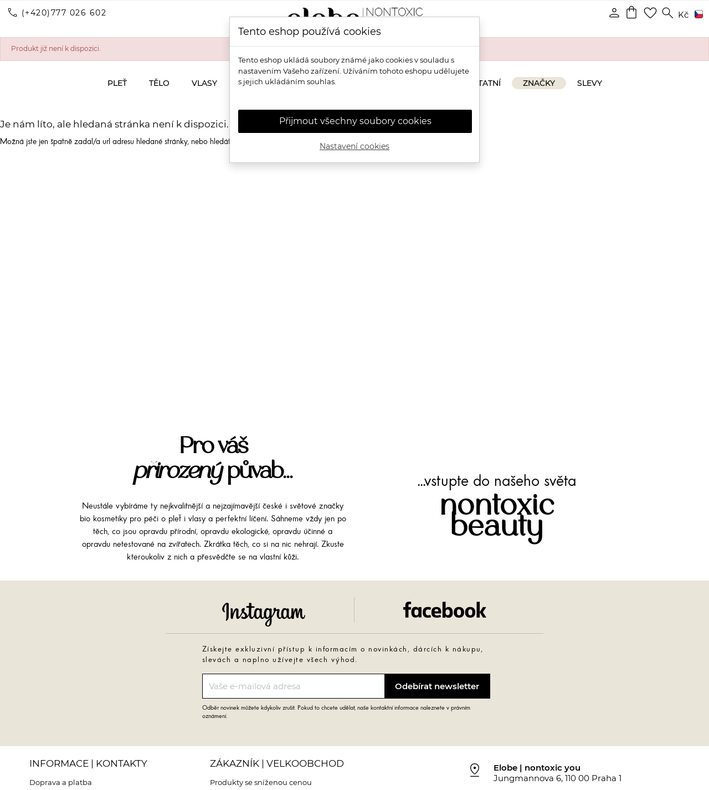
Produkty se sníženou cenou (261, 782)
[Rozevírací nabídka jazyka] (697, 14)
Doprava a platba (60, 782)
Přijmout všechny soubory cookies (355, 121)
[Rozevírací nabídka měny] (683, 15)
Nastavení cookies (354, 146)
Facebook (444, 609)
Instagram (263, 614)
